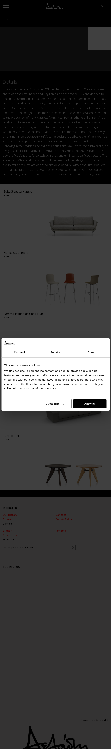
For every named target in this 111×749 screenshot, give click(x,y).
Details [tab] (55, 352)
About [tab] (91, 352)
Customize (55, 403)
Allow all (90, 403)
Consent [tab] (19, 352)
